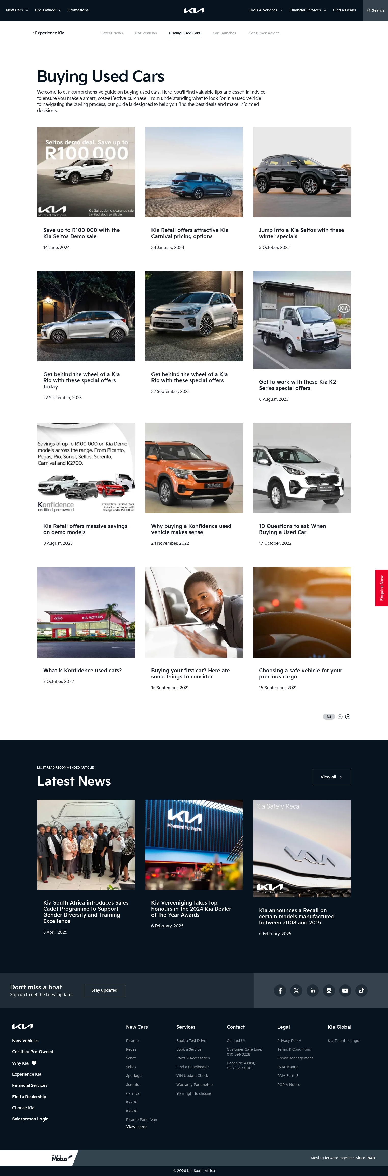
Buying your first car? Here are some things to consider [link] (190, 674)
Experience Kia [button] (49, 33)
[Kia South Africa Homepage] (22, 1026)
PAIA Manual (288, 1067)
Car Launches (224, 33)
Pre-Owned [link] (45, 10)
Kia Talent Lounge (343, 1040)
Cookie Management (295, 1058)
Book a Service (188, 1049)
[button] (47, 33)
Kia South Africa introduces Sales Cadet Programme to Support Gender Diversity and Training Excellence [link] (86, 912)
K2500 (132, 1111)
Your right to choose (193, 1093)
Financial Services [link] (305, 10)
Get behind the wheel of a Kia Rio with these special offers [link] (189, 378)
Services (186, 1027)
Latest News (112, 33)
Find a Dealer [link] (344, 10)
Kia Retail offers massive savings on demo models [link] (85, 529)
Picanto (132, 1040)
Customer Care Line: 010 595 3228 (244, 1052)
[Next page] (348, 717)
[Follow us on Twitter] (296, 990)
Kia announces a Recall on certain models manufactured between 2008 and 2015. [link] (297, 917)
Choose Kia (23, 1108)
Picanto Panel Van (141, 1120)
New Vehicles (25, 1040)
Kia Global (339, 1027)
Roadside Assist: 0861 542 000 (241, 1066)
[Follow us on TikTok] (361, 990)
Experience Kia (26, 1074)
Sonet (131, 1058)
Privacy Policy (289, 1040)
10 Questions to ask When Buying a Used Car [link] (292, 529)
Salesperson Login (30, 1119)
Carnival (133, 1093)
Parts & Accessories (193, 1058)
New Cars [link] (14, 10)
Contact (236, 1027)
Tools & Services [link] (263, 10)
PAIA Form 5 (287, 1076)
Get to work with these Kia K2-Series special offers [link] (298, 385)
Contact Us (236, 1040)
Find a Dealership (29, 1097)
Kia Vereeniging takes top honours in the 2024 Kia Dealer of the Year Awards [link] (191, 909)
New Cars (137, 1027)
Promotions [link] (78, 10)
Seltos (131, 1067)
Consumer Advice (264, 33)
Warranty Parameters (195, 1085)
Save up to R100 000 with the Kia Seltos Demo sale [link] (81, 233)
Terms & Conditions (294, 1049)
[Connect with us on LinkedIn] (313, 990)
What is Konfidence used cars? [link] (82, 671)
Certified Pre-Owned (32, 1052)
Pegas (131, 1049)
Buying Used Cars (184, 33)
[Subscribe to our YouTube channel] (345, 990)
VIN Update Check (192, 1076)
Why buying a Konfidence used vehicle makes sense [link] (191, 529)
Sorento (132, 1085)
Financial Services (29, 1085)
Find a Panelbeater (192, 1067)
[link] (194, 10)
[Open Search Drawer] (375, 10)
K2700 (132, 1102)
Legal (283, 1027)
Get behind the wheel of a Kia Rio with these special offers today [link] (81, 381)
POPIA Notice (288, 1085)
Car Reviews (146, 33)
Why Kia (24, 1063)
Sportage (134, 1076)
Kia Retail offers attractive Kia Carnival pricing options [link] (190, 233)
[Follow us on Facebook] (280, 990)
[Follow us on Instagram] (329, 990)
